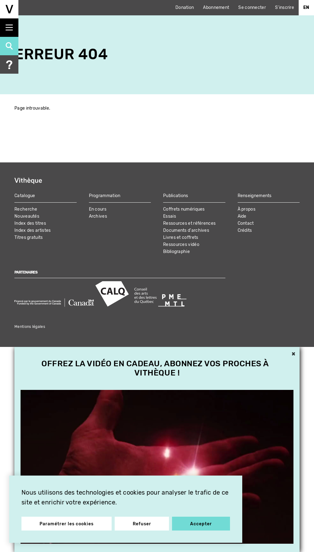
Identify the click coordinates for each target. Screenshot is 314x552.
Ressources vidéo (181, 244)
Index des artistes (32, 230)
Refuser (142, 524)
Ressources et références (189, 223)
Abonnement (216, 7)
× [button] (293, 354)
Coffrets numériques (184, 209)
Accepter (201, 524)
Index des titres (30, 223)
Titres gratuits (28, 237)
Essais (169, 216)
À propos (246, 209)
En (306, 7)
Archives (98, 216)
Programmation (105, 195)
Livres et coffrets (180, 237)
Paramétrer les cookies (67, 524)
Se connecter (252, 7)
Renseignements (255, 195)
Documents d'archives (186, 230)
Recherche (25, 209)
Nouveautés (26, 216)
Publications (175, 195)
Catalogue (24, 195)
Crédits (245, 230)
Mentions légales (29, 327)
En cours (97, 209)
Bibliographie (176, 251)
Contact (246, 223)
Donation (184, 7)
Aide (242, 216)
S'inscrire (284, 7)
